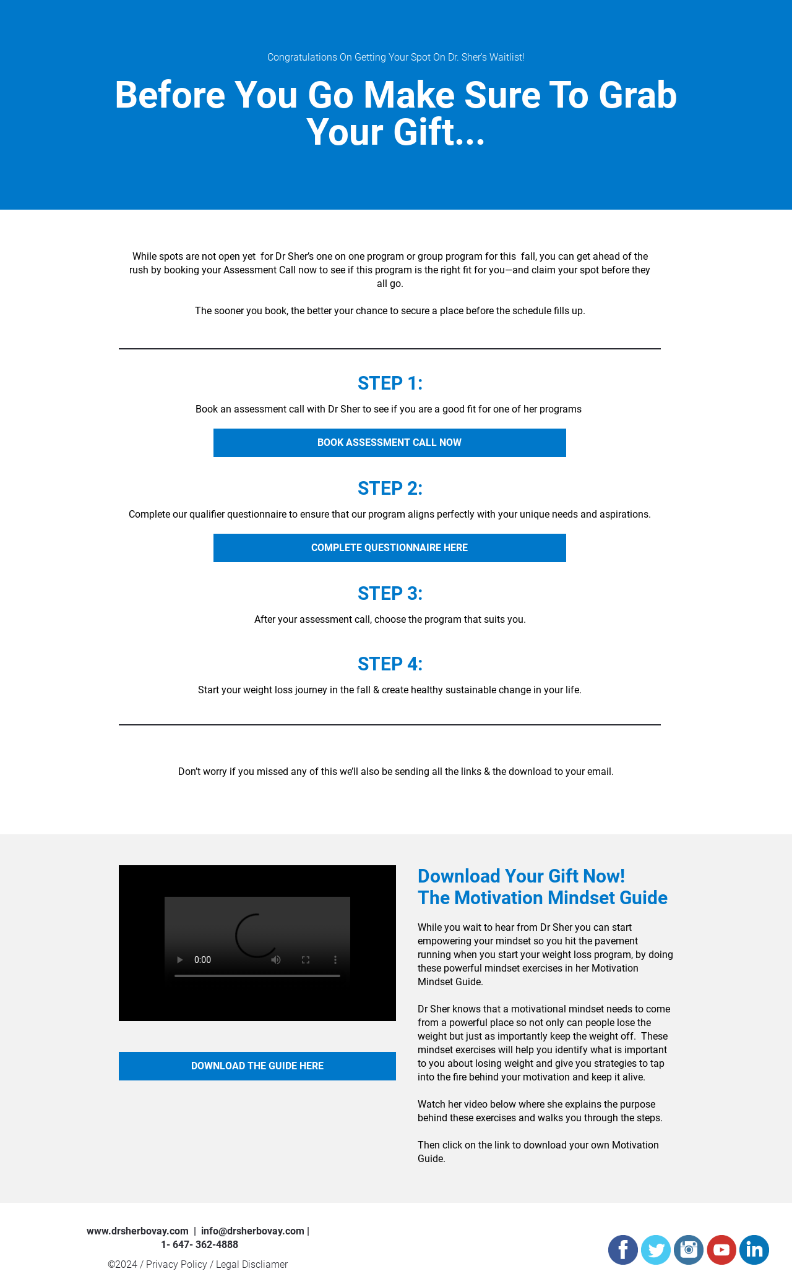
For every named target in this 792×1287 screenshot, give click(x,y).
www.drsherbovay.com (138, 1231)
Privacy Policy (178, 1264)
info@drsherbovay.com (252, 1231)
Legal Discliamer (252, 1264)
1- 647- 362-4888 (199, 1245)
